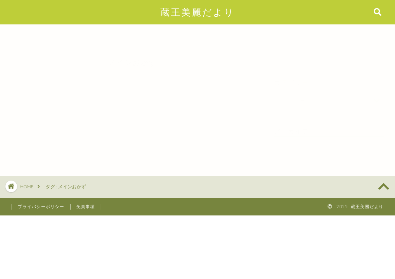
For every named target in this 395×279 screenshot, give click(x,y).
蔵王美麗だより (197, 12)
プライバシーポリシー (41, 206)
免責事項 (85, 206)
